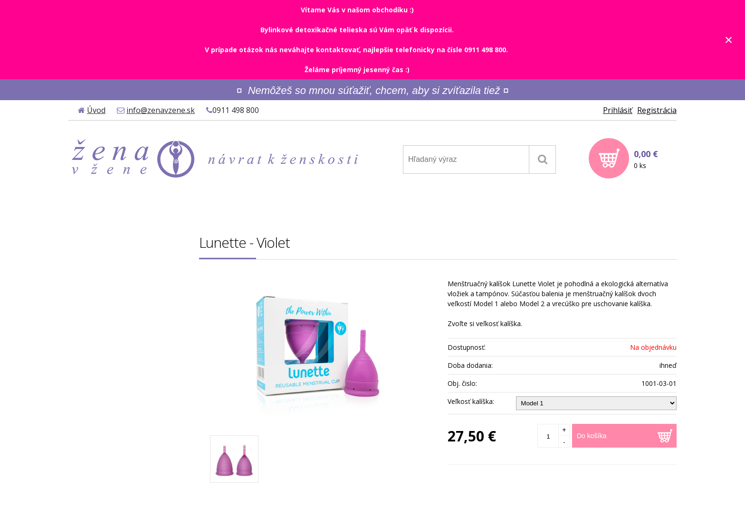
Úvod (96, 110)
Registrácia (657, 110)
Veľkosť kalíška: (471, 401)
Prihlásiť (617, 110)
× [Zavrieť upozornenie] (729, 39)
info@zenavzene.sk (160, 110)
